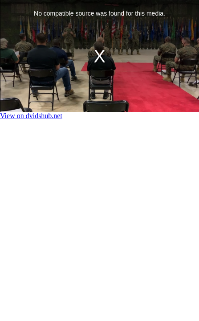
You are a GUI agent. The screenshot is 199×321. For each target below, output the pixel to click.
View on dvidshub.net (31, 115)
